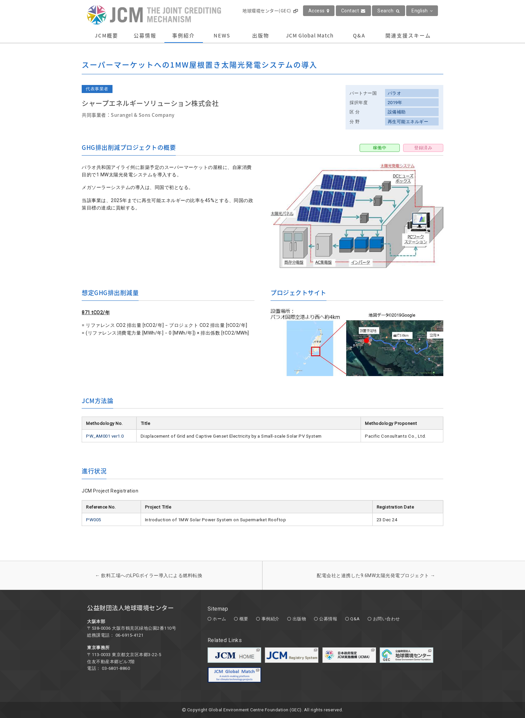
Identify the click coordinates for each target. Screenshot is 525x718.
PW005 (93, 519)
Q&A (359, 35)
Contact (353, 10)
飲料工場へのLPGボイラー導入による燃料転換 (148, 575)
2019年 (395, 102)
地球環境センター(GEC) (270, 10)
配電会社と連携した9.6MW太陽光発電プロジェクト (376, 575)
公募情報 (145, 35)
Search (388, 10)
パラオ (394, 93)
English (422, 10)
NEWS (222, 35)
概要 (243, 618)
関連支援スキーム (408, 35)
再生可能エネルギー (408, 121)
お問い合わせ (386, 618)
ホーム (219, 618)
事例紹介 (183, 35)
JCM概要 (106, 35)
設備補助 (397, 111)
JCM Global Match (309, 35)
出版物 (260, 35)
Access (318, 10)
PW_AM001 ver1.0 (105, 436)
